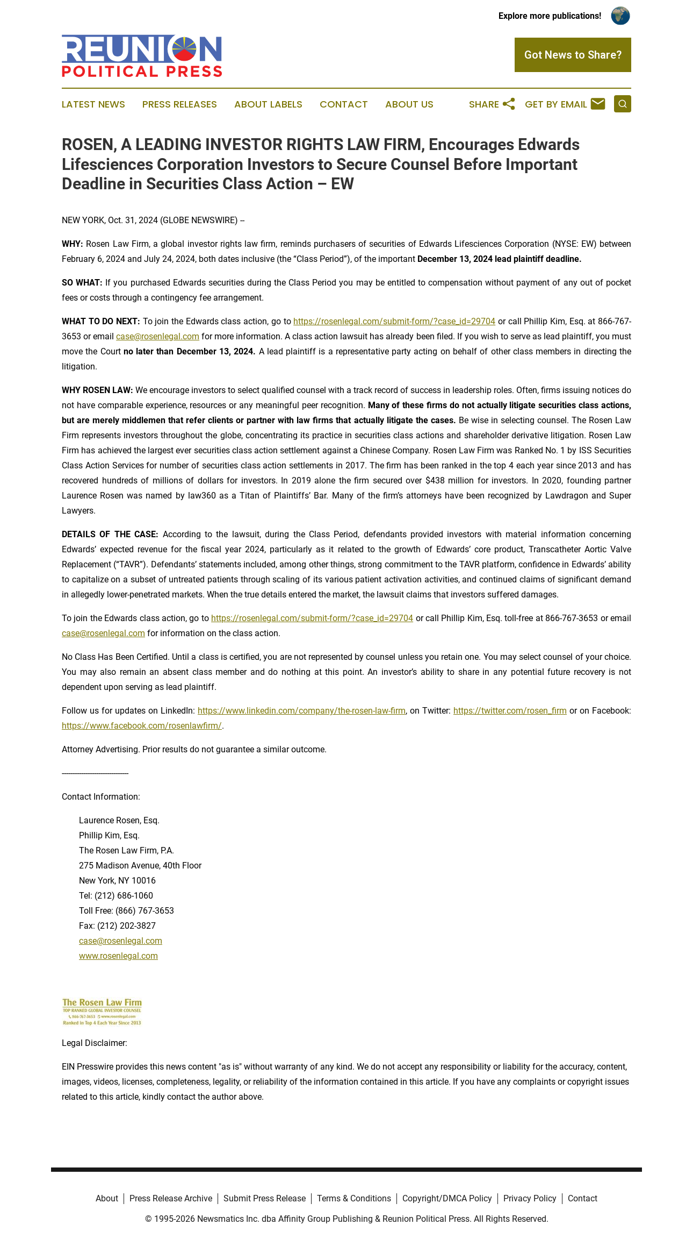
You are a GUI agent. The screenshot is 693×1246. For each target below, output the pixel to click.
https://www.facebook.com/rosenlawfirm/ (142, 726)
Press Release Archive (170, 1198)
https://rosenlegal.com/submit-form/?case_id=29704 (394, 321)
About (107, 1198)
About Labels (268, 104)
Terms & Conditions (354, 1198)
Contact (344, 104)
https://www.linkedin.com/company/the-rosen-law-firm (302, 711)
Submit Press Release (264, 1198)
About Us (409, 104)
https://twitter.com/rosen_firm (510, 711)
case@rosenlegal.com (157, 336)
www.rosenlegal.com (118, 956)
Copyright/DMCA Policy (447, 1198)
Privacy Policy (530, 1198)
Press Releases (179, 104)
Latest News (93, 104)
